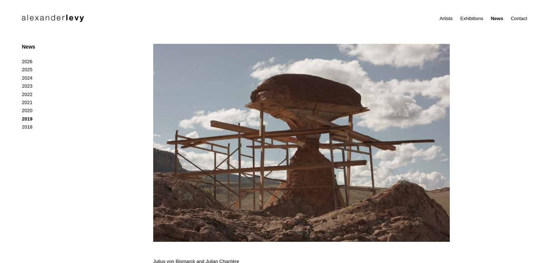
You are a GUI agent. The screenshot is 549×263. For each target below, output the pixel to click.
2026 (27, 61)
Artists (446, 18)
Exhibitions (471, 18)
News (497, 18)
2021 (27, 102)
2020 (27, 110)
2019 (27, 119)
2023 (27, 86)
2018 (27, 127)
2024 (27, 78)
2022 (27, 94)
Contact (519, 18)
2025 (27, 69)
